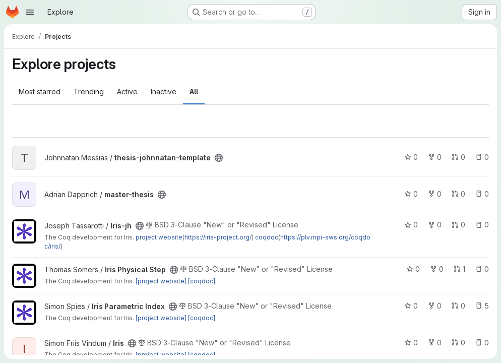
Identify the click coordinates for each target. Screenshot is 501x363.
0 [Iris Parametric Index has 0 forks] (435, 305)
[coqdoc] (201, 281)
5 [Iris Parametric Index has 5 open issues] (482, 305)
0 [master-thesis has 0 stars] (411, 194)
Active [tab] (127, 91)
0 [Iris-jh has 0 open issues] (482, 224)
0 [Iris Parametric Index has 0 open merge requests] (458, 305)
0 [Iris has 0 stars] (411, 342)
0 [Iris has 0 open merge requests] (458, 342)
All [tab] (194, 91)
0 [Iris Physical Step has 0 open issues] (482, 269)
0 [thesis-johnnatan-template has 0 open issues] (482, 157)
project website (159, 237)
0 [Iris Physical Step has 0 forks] (437, 269)
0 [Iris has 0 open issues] (482, 342)
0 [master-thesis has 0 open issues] (482, 194)
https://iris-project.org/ (218, 237)
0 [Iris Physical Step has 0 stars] (413, 269)
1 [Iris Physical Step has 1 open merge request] (459, 269)
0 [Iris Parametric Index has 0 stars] (411, 305)
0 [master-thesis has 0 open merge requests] (458, 194)
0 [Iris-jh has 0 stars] (411, 224)
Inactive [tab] (163, 91)
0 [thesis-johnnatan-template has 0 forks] (435, 157)
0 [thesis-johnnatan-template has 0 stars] (411, 157)
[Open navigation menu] (30, 12)
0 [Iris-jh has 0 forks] (435, 224)
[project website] (161, 281)
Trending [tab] (89, 91)
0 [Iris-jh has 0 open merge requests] (458, 224)
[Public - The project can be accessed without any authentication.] (219, 158)
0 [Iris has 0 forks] (435, 342)
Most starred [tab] (39, 91)
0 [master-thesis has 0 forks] (435, 194)
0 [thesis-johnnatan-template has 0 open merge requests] (458, 157)
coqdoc (266, 237)
